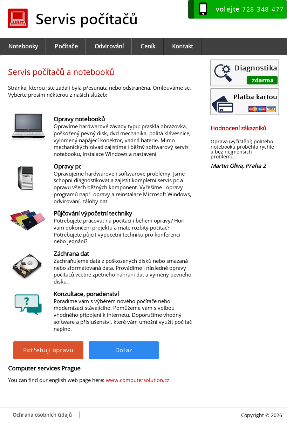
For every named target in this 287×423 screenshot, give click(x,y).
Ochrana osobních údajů (42, 414)
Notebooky (23, 46)
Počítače (66, 46)
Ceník (148, 46)
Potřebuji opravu (48, 350)
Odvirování (109, 46)
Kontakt (182, 46)
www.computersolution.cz (137, 379)
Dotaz (123, 350)
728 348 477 (250, 9)
